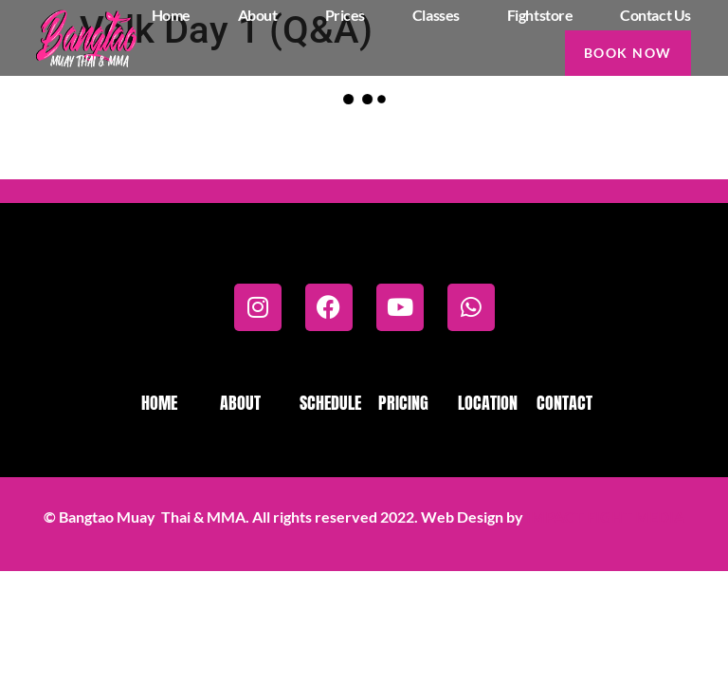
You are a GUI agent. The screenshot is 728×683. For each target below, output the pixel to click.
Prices (345, 15)
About (258, 15)
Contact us (655, 15)
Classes (436, 15)
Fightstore (540, 15)
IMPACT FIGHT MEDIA (605, 517)
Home (171, 15)
